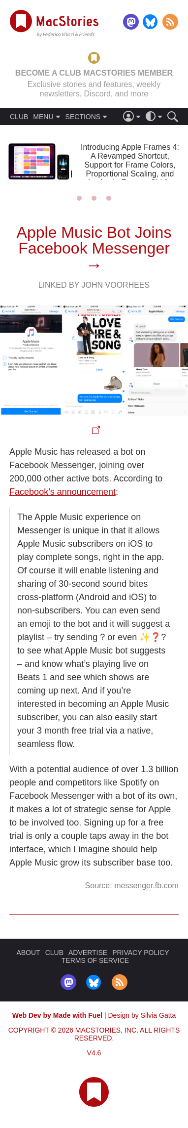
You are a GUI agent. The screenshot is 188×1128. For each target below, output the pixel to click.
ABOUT (28, 952)
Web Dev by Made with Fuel (57, 1015)
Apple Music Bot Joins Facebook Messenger (94, 240)
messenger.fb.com (146, 885)
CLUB (19, 116)
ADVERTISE (87, 952)
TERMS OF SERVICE (95, 960)
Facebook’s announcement (62, 492)
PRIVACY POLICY (140, 952)
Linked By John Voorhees (94, 285)
